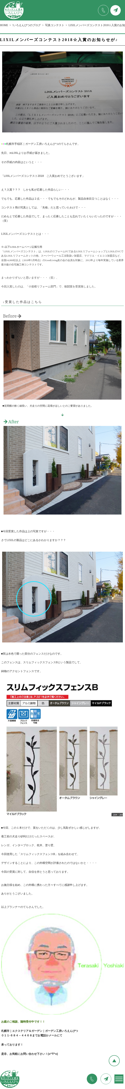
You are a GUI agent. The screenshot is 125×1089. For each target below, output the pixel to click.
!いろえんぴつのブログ (26, 25)
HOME (4, 25)
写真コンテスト (54, 25)
